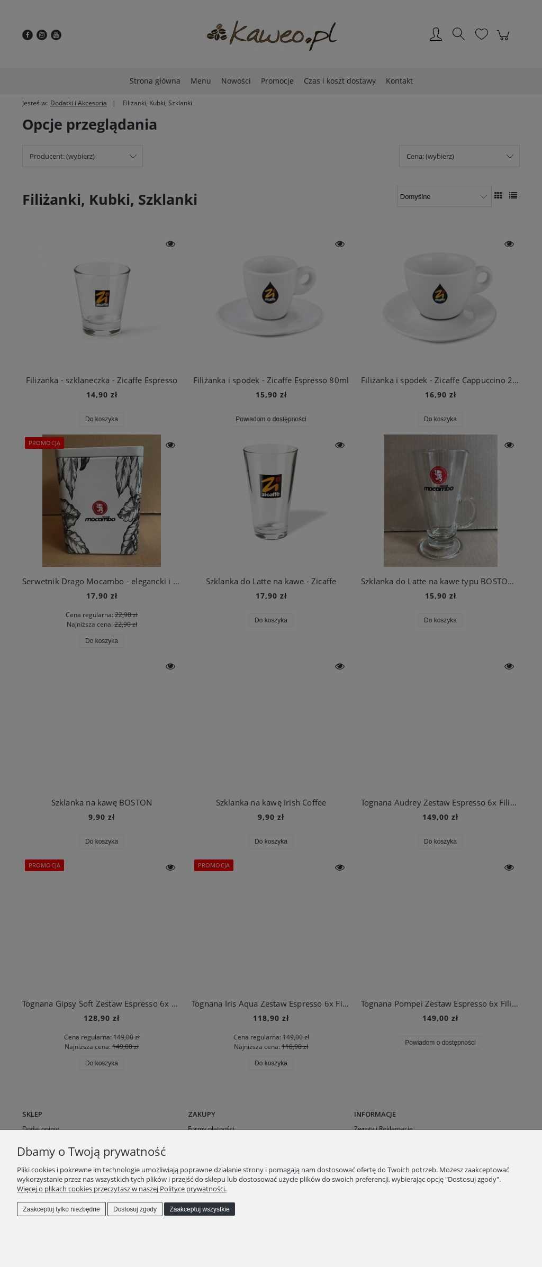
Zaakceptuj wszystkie (199, 1209)
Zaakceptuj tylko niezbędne (61, 1209)
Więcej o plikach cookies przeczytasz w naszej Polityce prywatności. (122, 1188)
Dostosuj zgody (135, 1209)
